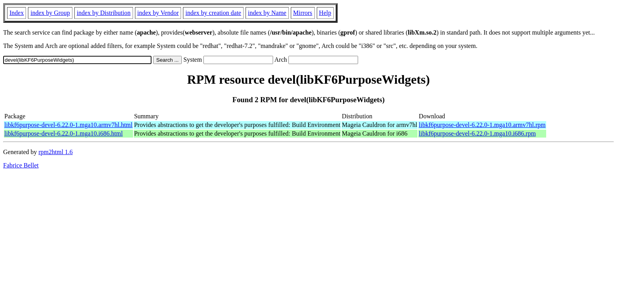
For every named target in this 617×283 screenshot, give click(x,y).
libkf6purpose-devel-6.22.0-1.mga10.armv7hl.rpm (482, 124)
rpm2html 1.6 (56, 152)
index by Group (50, 12)
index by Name (267, 12)
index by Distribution (104, 12)
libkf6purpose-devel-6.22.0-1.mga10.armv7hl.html (68, 124)
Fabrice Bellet (21, 165)
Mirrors (302, 12)
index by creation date (213, 12)
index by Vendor (158, 12)
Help (325, 12)
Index (16, 12)
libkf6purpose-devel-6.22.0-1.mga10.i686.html (63, 133)
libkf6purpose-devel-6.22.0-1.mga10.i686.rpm (477, 133)
